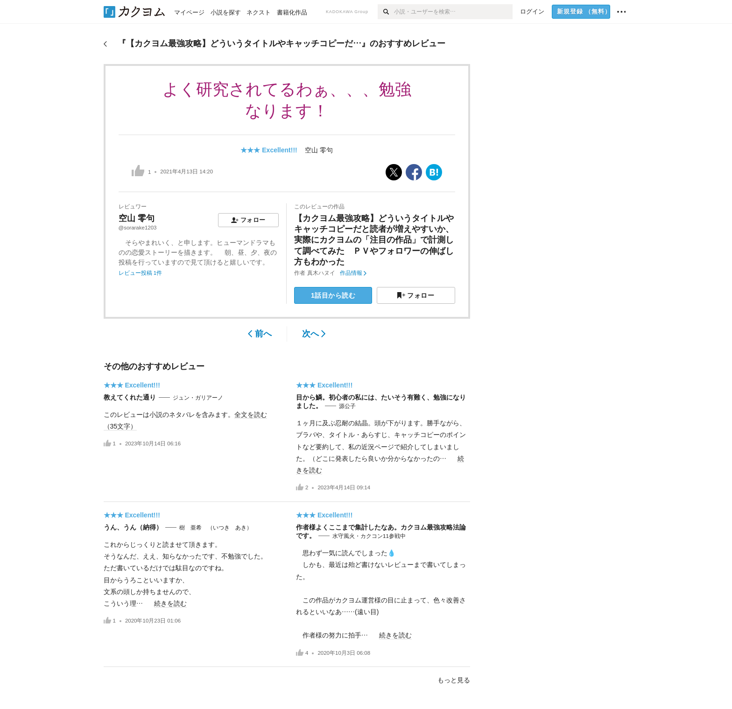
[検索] (386, 11)
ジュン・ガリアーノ (198, 398)
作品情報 (353, 273)
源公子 (347, 406)
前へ (260, 333)
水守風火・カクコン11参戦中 (369, 536)
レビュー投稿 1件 (140, 273)
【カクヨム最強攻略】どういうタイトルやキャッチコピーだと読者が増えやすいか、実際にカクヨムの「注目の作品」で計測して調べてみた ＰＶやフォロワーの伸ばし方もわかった (374, 240)
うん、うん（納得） (133, 527)
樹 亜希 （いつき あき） (215, 527)
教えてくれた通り (130, 397)
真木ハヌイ (321, 273)
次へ (314, 333)
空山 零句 (319, 150)
